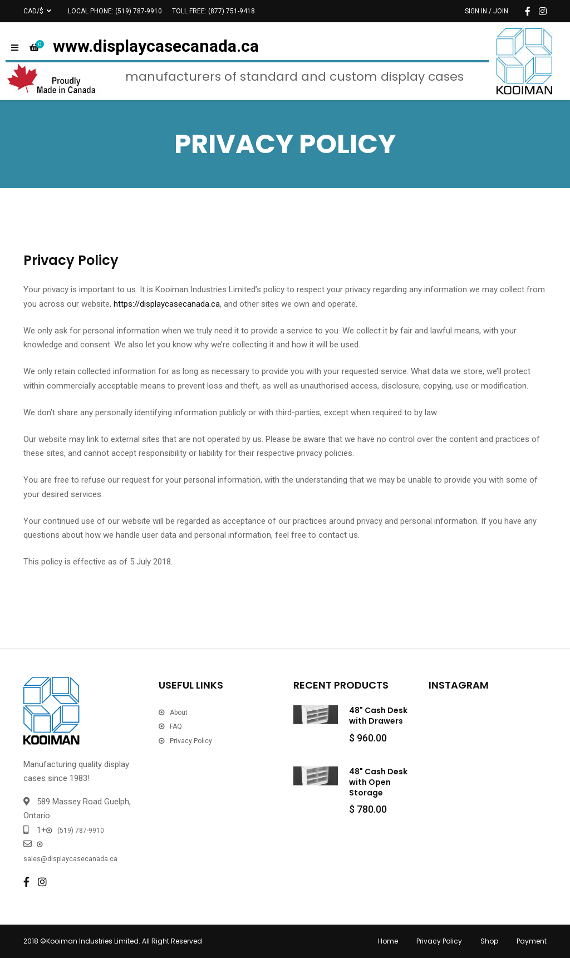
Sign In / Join (486, 11)
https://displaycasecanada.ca (167, 304)
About (179, 712)
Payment (532, 941)
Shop (489, 941)
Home (388, 941)
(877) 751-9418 (231, 11)
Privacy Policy (191, 741)
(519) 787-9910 (138, 11)
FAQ (176, 726)
